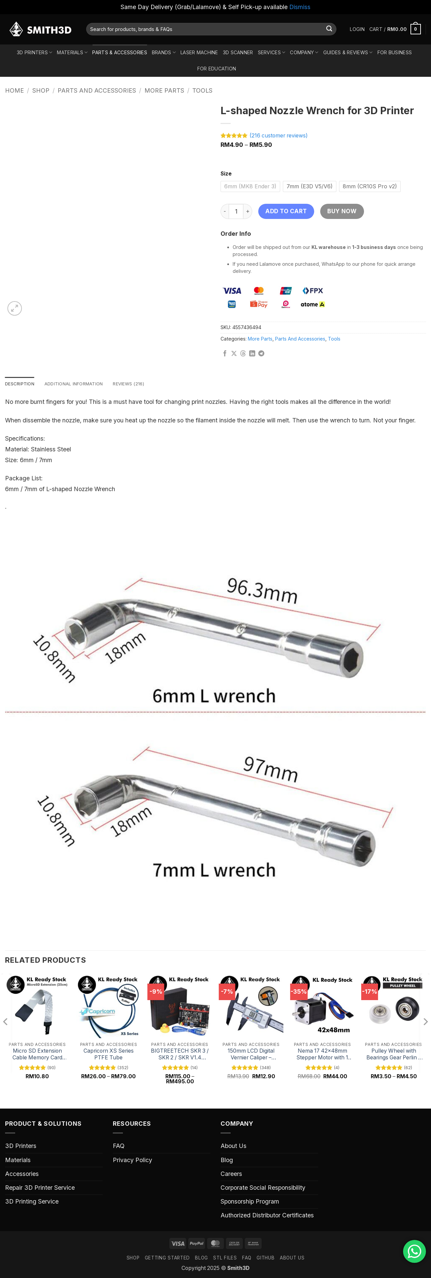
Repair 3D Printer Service (40, 1187)
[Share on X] (234, 354)
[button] (357, 29)
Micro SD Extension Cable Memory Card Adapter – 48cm (37, 1055)
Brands (164, 52)
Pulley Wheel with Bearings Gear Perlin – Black (393, 1055)
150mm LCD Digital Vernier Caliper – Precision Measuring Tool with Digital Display (251, 1055)
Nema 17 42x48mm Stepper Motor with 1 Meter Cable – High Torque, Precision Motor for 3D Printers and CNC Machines (322, 1055)
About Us (233, 1146)
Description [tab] (21, 384)
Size (226, 174)
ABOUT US (292, 1258)
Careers (231, 1174)
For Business (394, 52)
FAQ (119, 1146)
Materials (72, 52)
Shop (40, 90)
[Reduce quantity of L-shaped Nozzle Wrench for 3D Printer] (225, 211)
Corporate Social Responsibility (263, 1187)
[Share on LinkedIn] (252, 354)
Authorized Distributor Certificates (267, 1215)
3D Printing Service (32, 1202)
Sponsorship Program (250, 1202)
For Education (216, 68)
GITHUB (265, 1258)
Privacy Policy (132, 1160)
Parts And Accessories (97, 90)
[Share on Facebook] (225, 354)
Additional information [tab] (78, 384)
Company (304, 52)
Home (14, 90)
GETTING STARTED (167, 1258)
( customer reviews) (279, 135)
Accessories (22, 1174)
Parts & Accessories (119, 52)
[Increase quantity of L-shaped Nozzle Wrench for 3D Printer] (247, 211)
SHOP (133, 1258)
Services (272, 52)
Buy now (342, 211)
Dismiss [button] (299, 6)
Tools (202, 90)
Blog (227, 1160)
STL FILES (225, 1258)
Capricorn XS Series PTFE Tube (109, 1054)
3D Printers (35, 52)
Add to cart (286, 211)
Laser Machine (199, 52)
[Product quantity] (236, 211)
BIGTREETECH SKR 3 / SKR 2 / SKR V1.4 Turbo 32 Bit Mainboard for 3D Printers (180, 1055)
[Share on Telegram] (261, 354)
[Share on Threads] (243, 354)
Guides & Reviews (348, 52)
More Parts (164, 90)
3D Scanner (238, 52)
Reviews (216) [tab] (137, 384)
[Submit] (329, 29)
